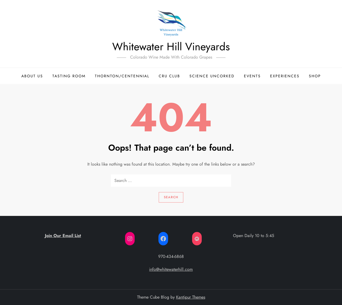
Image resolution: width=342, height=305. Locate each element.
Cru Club (169, 76)
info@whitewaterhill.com (171, 269)
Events (252, 76)
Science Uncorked (212, 76)
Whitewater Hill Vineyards (171, 46)
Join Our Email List (63, 235)
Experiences (285, 76)
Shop (315, 76)
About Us (32, 76)
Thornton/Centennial (122, 76)
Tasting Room (69, 76)
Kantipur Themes (190, 297)
